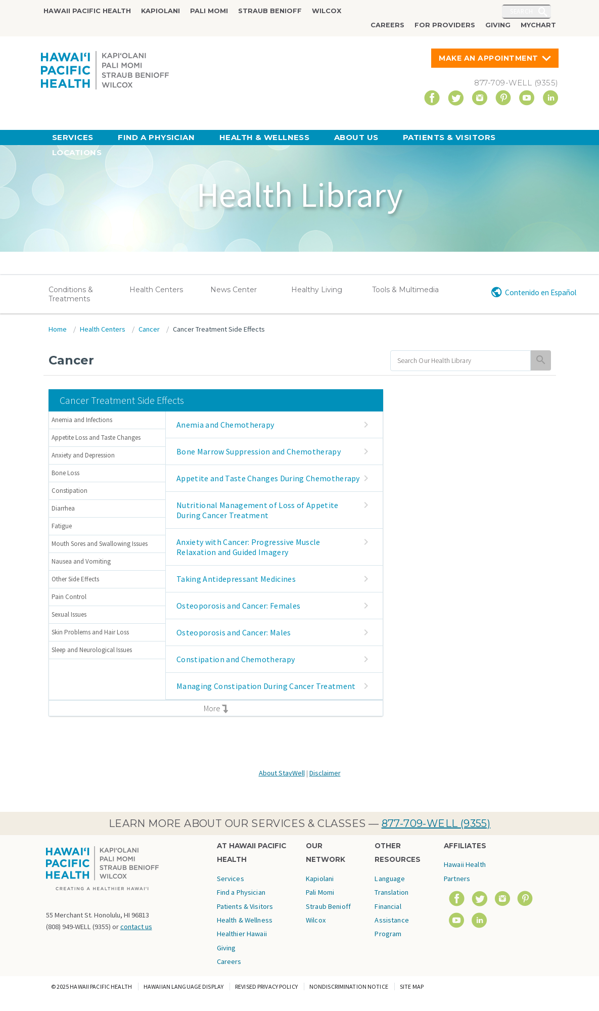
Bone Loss (65, 473)
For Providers (444, 25)
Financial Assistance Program (391, 920)
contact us (136, 926)
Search (521, 11)
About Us (356, 137)
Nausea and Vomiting (81, 561)
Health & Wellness (264, 137)
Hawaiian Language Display (183, 986)
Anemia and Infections (82, 420)
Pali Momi (209, 11)
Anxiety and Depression (83, 455)
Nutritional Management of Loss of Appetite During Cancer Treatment (257, 510)
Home (58, 329)
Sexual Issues (69, 614)
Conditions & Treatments (71, 294)
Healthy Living (316, 289)
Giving (498, 25)
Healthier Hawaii (242, 933)
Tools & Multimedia (405, 289)
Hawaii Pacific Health (87, 11)
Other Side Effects (75, 579)
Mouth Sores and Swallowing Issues (100, 543)
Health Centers (156, 289)
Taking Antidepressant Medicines (236, 579)
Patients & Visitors (449, 137)
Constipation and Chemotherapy (235, 659)
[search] (460, 360)
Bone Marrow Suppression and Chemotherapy (258, 451)
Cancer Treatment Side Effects (219, 329)
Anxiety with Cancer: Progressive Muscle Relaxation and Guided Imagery (248, 547)
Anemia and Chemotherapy (225, 425)
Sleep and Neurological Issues (92, 650)
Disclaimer (325, 772)
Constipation (69, 490)
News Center (233, 289)
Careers (387, 25)
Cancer (149, 329)
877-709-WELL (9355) (436, 823)
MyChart (538, 25)
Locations (77, 152)
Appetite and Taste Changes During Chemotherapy (268, 478)
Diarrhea (63, 508)
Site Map (412, 986)
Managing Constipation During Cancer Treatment (265, 686)
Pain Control (69, 596)
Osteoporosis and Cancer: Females (238, 606)
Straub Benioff (270, 11)
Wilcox (326, 11)
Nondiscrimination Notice (348, 986)
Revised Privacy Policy (266, 986)
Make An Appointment (488, 58)
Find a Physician (156, 137)
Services (73, 137)
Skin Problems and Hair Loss (90, 632)
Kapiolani (160, 11)
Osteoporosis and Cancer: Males (233, 632)
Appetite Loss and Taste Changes (96, 437)
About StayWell (282, 772)
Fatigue (62, 526)
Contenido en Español (540, 292)
